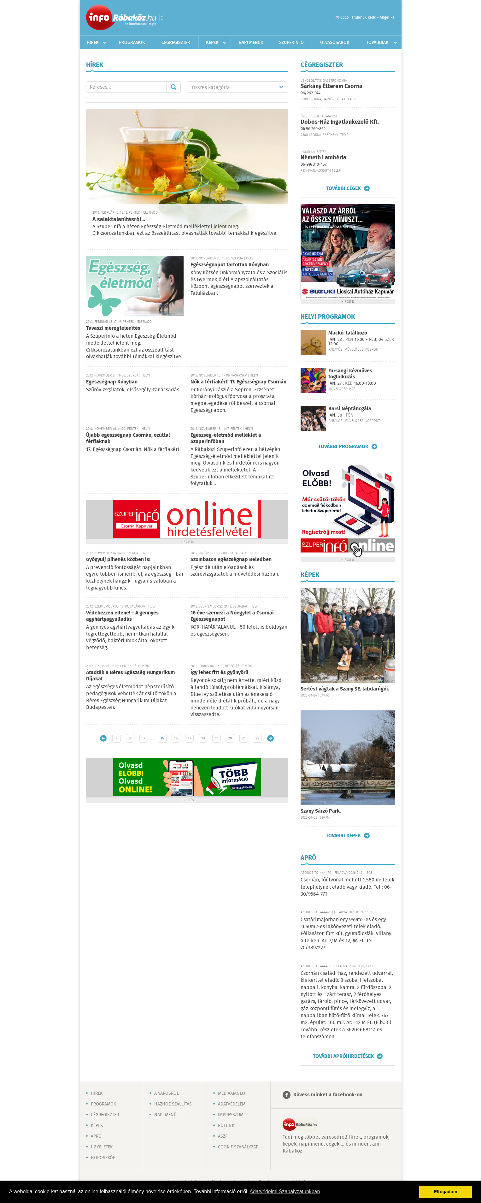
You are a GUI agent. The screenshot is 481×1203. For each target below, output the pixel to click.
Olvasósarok (334, 42)
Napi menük (251, 42)
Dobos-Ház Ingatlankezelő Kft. (340, 122)
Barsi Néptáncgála (349, 409)
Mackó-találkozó (347, 333)
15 (162, 738)
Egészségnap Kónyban (112, 382)
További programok (343, 446)
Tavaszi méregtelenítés (113, 328)
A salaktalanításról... (118, 219)
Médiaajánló (231, 1093)
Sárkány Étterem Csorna (331, 86)
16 (176, 738)
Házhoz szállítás (173, 1104)
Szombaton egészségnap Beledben (231, 560)
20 (230, 738)
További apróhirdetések (343, 1056)
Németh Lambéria (323, 157)
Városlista (161, 18)
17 (189, 738)
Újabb (103, 738)
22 (257, 738)
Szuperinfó (291, 42)
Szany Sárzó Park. (321, 811)
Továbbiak (377, 42)
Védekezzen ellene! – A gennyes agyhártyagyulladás (122, 616)
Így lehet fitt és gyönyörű (219, 673)
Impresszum (230, 1114)
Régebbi (270, 738)
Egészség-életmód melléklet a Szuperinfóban (226, 438)
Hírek (93, 42)
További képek (343, 836)
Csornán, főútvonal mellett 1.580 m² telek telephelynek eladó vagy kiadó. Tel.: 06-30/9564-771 (348, 887)
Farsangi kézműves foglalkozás (350, 374)
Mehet (173, 87)
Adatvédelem (231, 1104)
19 (216, 738)
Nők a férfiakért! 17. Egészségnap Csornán (238, 382)
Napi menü (165, 1114)
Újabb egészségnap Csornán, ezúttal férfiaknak (128, 438)
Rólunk (226, 1125)
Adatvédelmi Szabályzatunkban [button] (284, 1191)
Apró (96, 1136)
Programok (132, 42)
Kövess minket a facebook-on (327, 1095)
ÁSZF (222, 1136)
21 (243, 738)
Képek (212, 42)
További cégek (343, 188)
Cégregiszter (175, 42)
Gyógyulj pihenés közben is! (118, 560)
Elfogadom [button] (445, 1191)
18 (203, 738)
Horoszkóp (103, 1157)
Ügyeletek (102, 1147)
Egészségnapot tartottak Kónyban (230, 265)
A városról (166, 1093)
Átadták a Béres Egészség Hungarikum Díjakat (130, 676)
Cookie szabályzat (238, 1147)
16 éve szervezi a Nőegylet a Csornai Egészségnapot (232, 616)
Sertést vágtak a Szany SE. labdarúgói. (345, 689)
